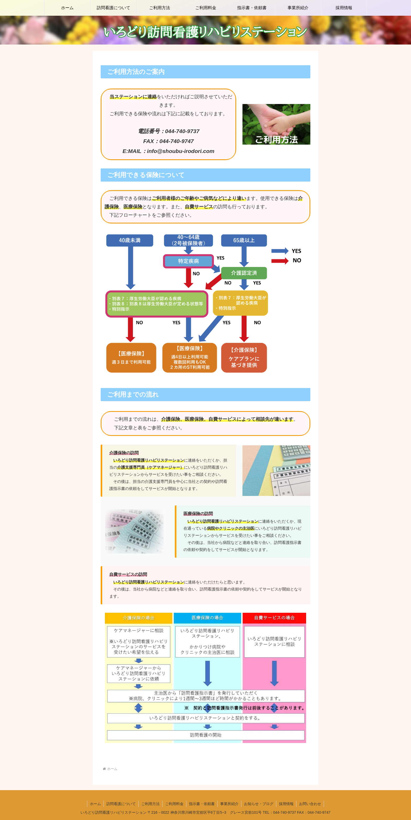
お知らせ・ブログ (258, 804)
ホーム (95, 804)
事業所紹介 (229, 804)
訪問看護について (121, 804)
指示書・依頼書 (202, 804)
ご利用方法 (150, 804)
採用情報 (286, 804)
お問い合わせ (310, 804)
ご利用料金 (174, 804)
